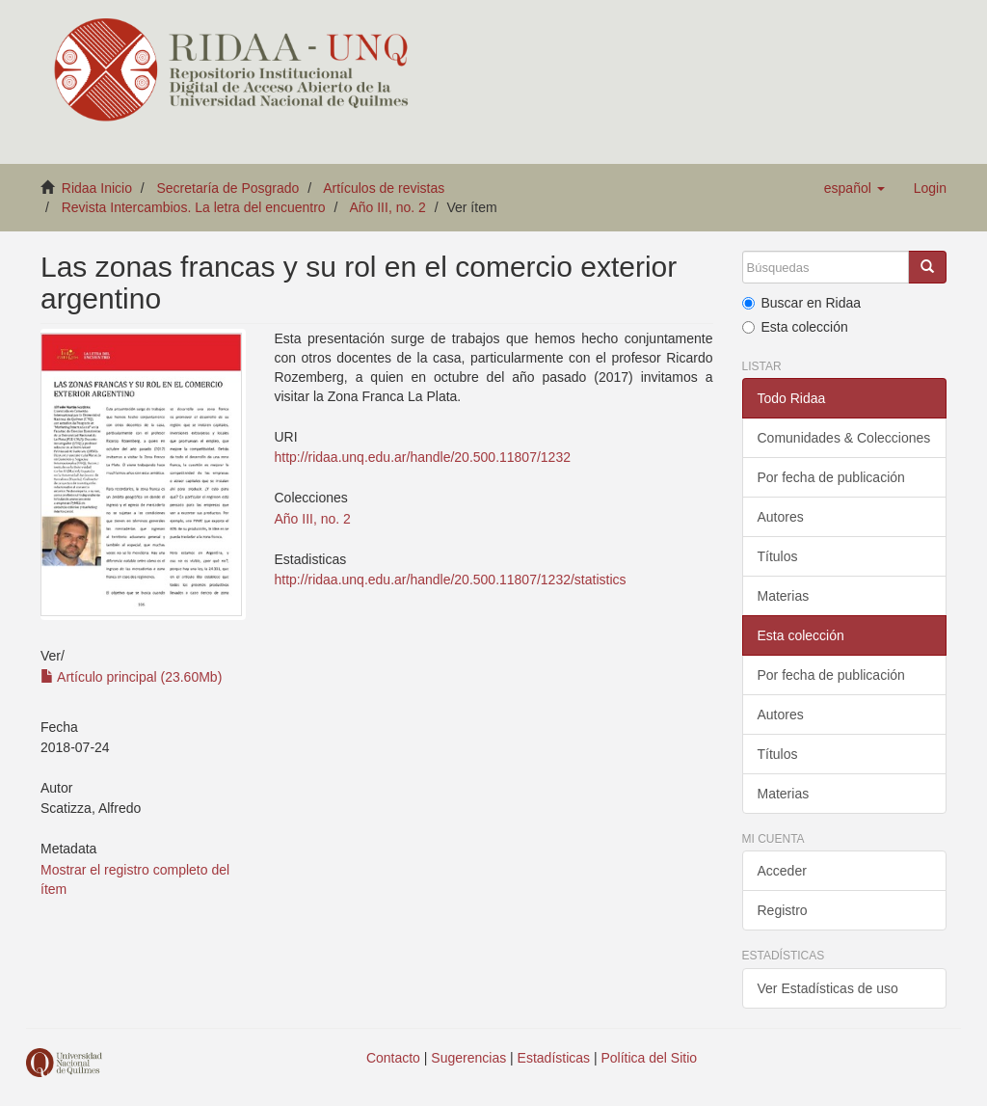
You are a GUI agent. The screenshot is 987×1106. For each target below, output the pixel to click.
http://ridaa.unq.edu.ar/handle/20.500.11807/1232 (423, 457)
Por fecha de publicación (831, 477)
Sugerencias (468, 1058)
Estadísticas (554, 1058)
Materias (784, 596)
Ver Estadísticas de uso (828, 988)
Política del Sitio (649, 1058)
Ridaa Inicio (97, 188)
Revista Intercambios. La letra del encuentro (194, 207)
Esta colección (795, 327)
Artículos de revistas (383, 188)
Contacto (393, 1058)
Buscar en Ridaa (802, 302)
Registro (783, 910)
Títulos (778, 556)
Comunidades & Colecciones (844, 437)
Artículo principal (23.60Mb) (131, 677)
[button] (854, 188)
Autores (781, 517)
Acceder (782, 870)
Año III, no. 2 (387, 207)
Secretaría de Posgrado (228, 188)
